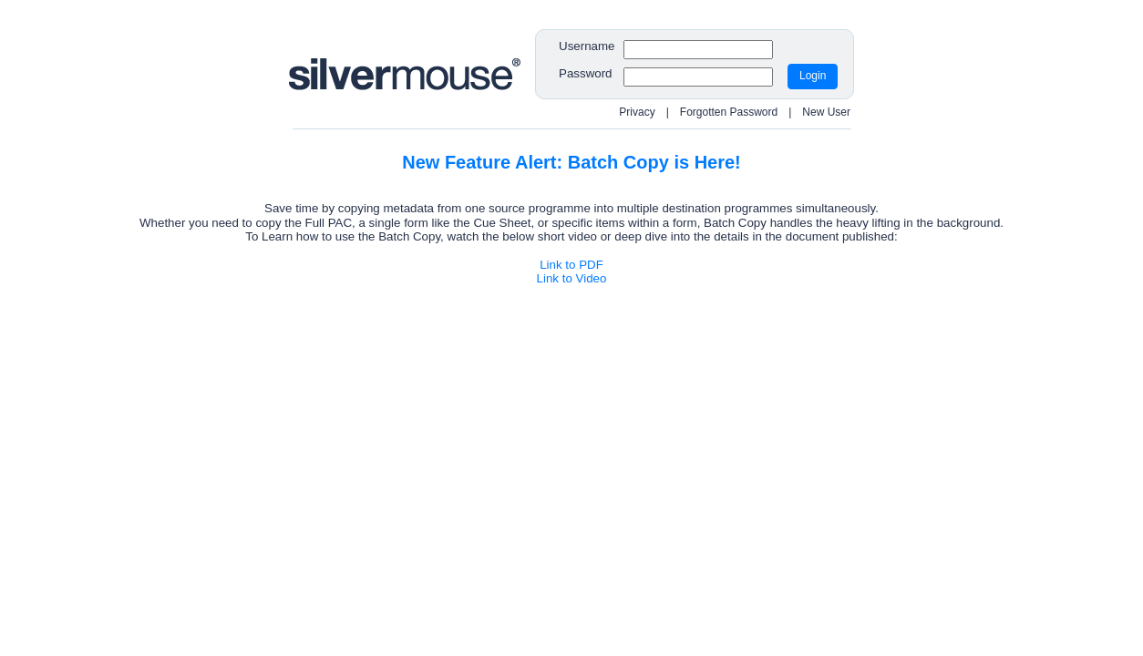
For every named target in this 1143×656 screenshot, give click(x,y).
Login (812, 75)
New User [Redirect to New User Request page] (826, 112)
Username (586, 46)
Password (586, 73)
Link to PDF (571, 265)
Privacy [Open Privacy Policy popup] (636, 112)
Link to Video (572, 278)
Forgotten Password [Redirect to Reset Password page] (728, 112)
